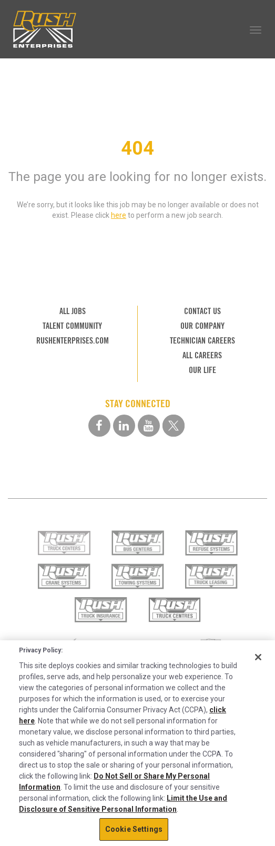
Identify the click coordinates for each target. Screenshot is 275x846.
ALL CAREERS (202, 355)
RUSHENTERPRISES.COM (72, 341)
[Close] (258, 657)
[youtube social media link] (149, 426)
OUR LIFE (202, 370)
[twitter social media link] (173, 426)
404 (137, 148)
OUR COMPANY (202, 326)
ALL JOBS (72, 311)
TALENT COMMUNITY (72, 326)
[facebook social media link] (99, 426)
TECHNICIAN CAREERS (202, 341)
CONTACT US (202, 311)
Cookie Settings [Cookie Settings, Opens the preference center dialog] (133, 829)
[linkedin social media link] (124, 426)
